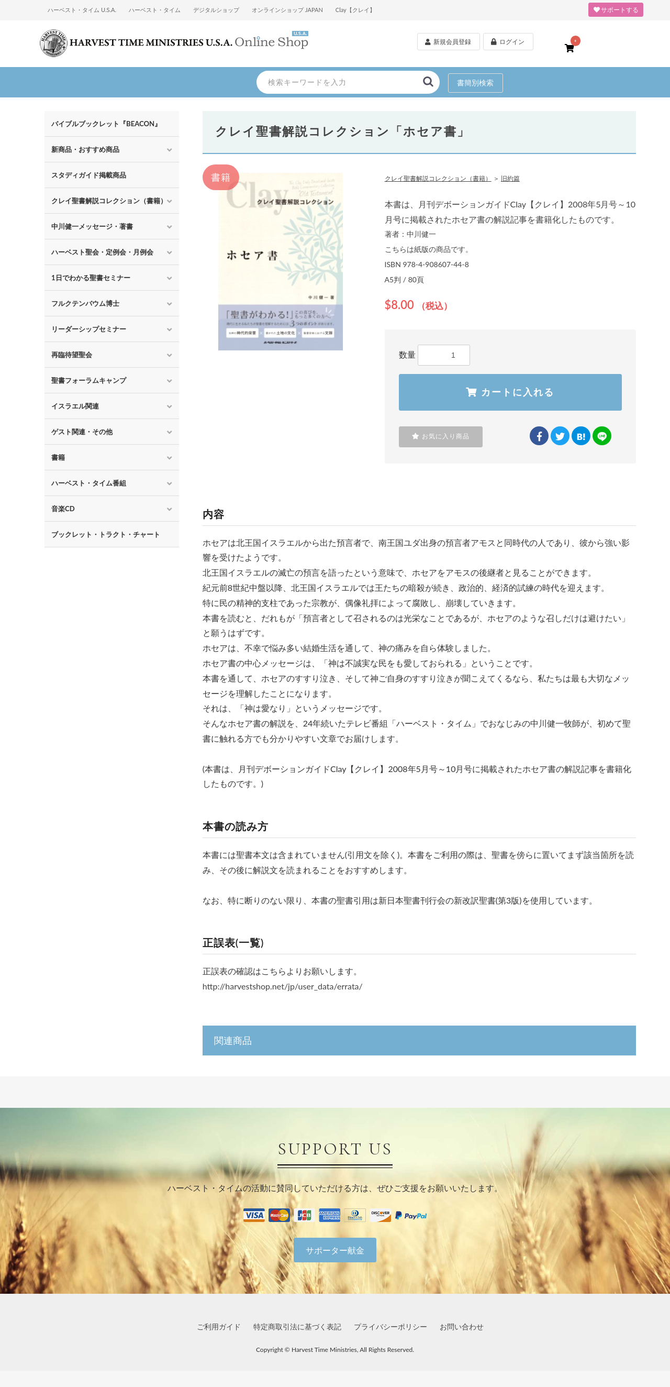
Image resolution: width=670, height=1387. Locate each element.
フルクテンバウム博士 (85, 303)
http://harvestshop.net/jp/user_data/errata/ (283, 987)
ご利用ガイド (219, 1327)
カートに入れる (510, 392)
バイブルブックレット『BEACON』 (106, 123)
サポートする (616, 10)
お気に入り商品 (441, 437)
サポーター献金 (335, 1251)
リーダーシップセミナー (88, 329)
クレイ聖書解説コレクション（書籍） (109, 200)
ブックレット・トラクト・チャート (105, 534)
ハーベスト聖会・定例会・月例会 (102, 252)
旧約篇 (510, 178)
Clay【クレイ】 (355, 9)
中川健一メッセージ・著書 (92, 226)
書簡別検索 (475, 82)
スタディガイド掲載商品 (88, 175)
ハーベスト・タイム (155, 9)
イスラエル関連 (75, 406)
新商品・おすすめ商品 (85, 149)
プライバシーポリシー (390, 1327)
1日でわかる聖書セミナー (90, 277)
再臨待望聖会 (71, 354)
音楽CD (63, 508)
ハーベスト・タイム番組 (88, 483)
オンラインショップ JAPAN (287, 9)
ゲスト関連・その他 (82, 431)
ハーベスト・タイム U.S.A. (82, 9)
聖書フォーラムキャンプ (88, 380)
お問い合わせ (462, 1327)
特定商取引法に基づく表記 (297, 1327)
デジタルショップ (216, 9)
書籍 (58, 457)
